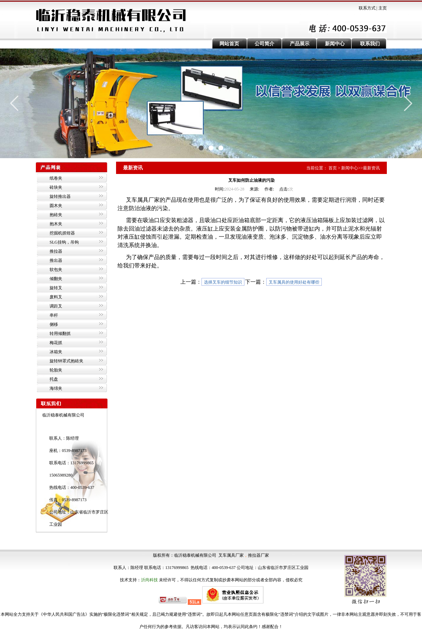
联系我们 (370, 43)
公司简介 (264, 43)
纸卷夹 (56, 178)
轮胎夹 (56, 370)
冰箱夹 (56, 351)
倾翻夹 (56, 278)
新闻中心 (335, 43)
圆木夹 (56, 205)
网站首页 (229, 43)
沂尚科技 (149, 579)
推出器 (56, 260)
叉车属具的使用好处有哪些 (294, 282)
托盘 (54, 379)
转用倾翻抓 (60, 333)
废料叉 (56, 297)
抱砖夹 (56, 214)
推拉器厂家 (258, 555)
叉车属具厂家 (231, 555)
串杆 (54, 315)
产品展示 (299, 43)
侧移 (54, 324)
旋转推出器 (60, 196)
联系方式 (367, 8)
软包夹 (56, 269)
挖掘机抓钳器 (62, 233)
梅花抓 (56, 342)
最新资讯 (371, 168)
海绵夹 (56, 388)
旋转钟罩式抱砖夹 (66, 360)
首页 (332, 168)
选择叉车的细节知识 (223, 282)
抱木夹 (56, 223)
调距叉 (56, 306)
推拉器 (56, 251)
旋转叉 (56, 287)
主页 (382, 8)
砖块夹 (56, 187)
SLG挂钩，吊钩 (64, 242)
